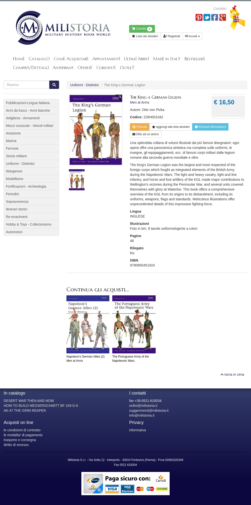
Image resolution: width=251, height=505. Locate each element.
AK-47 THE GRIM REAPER (25, 410)
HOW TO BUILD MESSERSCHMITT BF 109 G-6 (41, 406)
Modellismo (14, 179)
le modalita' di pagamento (23, 435)
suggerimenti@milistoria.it (148, 410)
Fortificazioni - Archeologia (26, 186)
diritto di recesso (16, 445)
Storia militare (16, 156)
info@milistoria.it (141, 415)
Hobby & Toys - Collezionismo (28, 224)
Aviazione (13, 133)
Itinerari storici (16, 209)
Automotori (14, 232)
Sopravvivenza (17, 202)
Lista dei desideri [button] (145, 36)
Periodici (12, 194)
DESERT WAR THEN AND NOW (29, 401)
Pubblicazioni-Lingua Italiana (28, 103)
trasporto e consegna (20, 440)
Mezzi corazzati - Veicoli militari (29, 126)
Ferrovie (12, 148)
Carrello (142, 29)
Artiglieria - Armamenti (23, 118)
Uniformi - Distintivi (84, 85)
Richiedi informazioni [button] (210, 127)
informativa (137, 430)
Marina (11, 141)
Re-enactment (16, 217)
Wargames (14, 171)
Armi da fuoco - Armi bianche (28, 110)
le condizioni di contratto (22, 430)
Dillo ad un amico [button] (145, 134)
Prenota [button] (140, 127)
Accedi (192, 36)
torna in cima (232, 374)
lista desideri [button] (171, 127)
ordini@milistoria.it (143, 406)
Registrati (171, 36)
